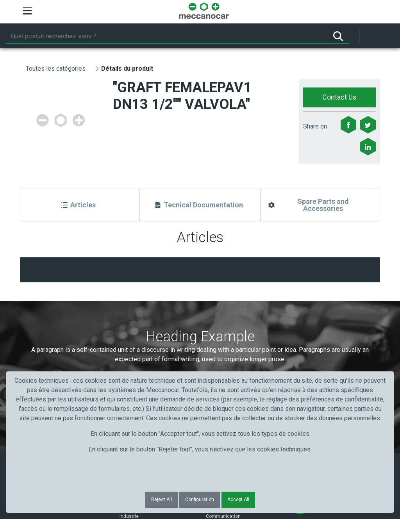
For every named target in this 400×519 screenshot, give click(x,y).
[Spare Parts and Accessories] (320, 205)
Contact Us (339, 97)
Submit (309, 328)
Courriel (218, 314)
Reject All (161, 499)
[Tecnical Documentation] (200, 205)
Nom (125, 314)
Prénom (40, 314)
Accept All (238, 499)
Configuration (199, 499)
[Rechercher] (166, 36)
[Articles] (80, 205)
